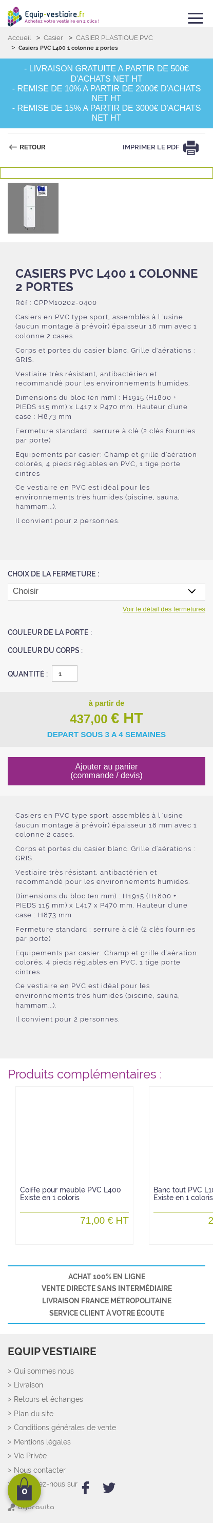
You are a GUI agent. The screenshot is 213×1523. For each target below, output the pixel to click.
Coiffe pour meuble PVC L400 (70, 1194)
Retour (32, 147)
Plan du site (33, 1414)
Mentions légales (42, 1442)
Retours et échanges (48, 1399)
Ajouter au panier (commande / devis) (106, 771)
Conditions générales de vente (65, 1427)
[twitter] (109, 1487)
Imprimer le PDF (152, 147)
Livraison (28, 1385)
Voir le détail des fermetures (164, 609)
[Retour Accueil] (53, 17)
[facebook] (85, 1487)
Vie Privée (30, 1456)
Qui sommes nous (44, 1371)
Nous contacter (40, 1470)
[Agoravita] (31, 1509)
